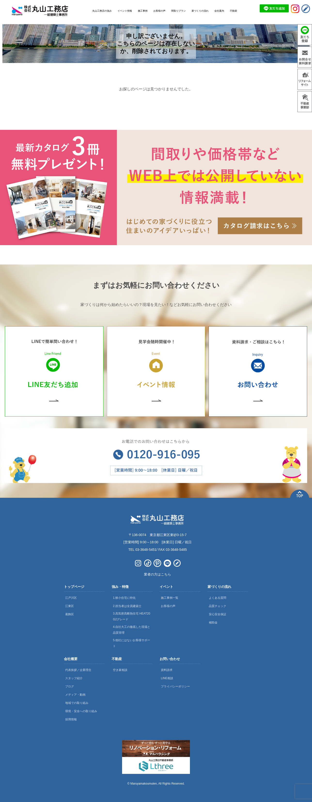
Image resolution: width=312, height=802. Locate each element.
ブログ (69, 686)
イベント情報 (124, 10)
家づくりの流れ (219, 587)
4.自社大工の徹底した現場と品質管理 (131, 629)
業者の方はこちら (157, 574)
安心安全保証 (217, 614)
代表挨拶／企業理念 (78, 670)
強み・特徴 (120, 587)
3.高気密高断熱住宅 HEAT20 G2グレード (131, 616)
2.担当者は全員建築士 (127, 606)
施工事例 (143, 10)
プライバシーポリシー (175, 686)
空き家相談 (120, 670)
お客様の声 (168, 606)
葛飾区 (69, 614)
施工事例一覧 (169, 598)
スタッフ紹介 (74, 678)
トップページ (74, 587)
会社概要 (71, 659)
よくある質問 (217, 598)
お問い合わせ (170, 659)
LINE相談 (167, 678)
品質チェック (217, 606)
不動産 (117, 659)
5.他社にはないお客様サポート (131, 643)
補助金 (213, 622)
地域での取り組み (76, 703)
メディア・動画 (75, 694)
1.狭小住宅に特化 (124, 598)
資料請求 (166, 670)
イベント (166, 587)
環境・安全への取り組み (81, 711)
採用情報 (71, 719)
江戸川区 (71, 598)
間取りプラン (178, 10)
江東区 (69, 606)
